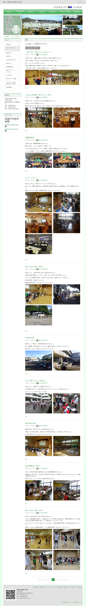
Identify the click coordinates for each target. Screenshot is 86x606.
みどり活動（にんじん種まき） (35, 380)
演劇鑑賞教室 (29, 137)
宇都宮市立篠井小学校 (14, 2)
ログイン (80, 2)
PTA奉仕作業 (29, 338)
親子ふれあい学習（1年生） (34, 510)
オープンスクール (31, 178)
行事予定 (60, 587)
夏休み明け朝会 (30, 423)
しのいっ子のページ (51, 587)
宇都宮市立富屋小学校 (11, 129)
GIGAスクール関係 (76, 587)
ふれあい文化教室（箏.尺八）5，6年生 (38, 95)
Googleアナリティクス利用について (71, 602)
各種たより (67, 587)
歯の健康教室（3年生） (33, 466)
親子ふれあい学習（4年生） (34, 266)
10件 (37, 48)
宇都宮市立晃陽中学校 (11, 125)
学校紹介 (7, 36)
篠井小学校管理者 (42, 54)
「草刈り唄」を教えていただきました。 (38, 52)
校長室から (42, 587)
